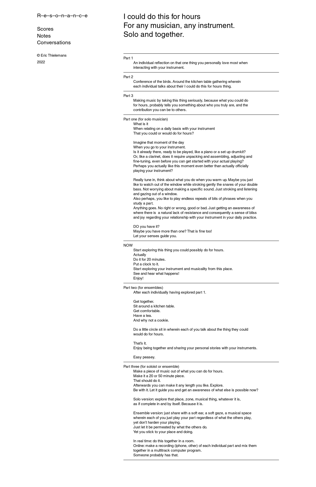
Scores (45, 29)
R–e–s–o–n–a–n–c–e (62, 15)
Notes (44, 36)
